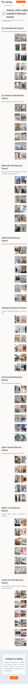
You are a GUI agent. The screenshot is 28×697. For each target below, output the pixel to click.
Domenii (10, 21)
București (5, 21)
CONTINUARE (14, 678)
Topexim (5, 20)
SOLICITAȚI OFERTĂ (21, 2)
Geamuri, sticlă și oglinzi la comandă (15, 20)
